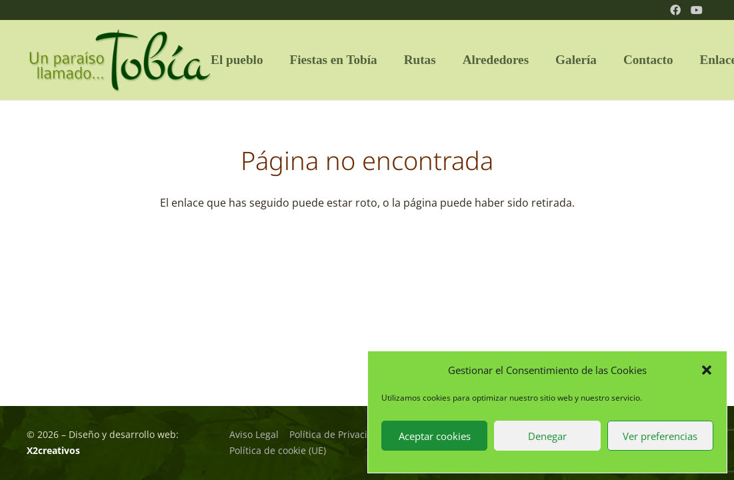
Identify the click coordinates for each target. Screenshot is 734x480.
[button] (706, 370)
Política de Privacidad (337, 434)
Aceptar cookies (435, 436)
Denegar (547, 436)
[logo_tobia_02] (120, 60)
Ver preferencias (660, 436)
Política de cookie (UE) (277, 450)
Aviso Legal (254, 434)
